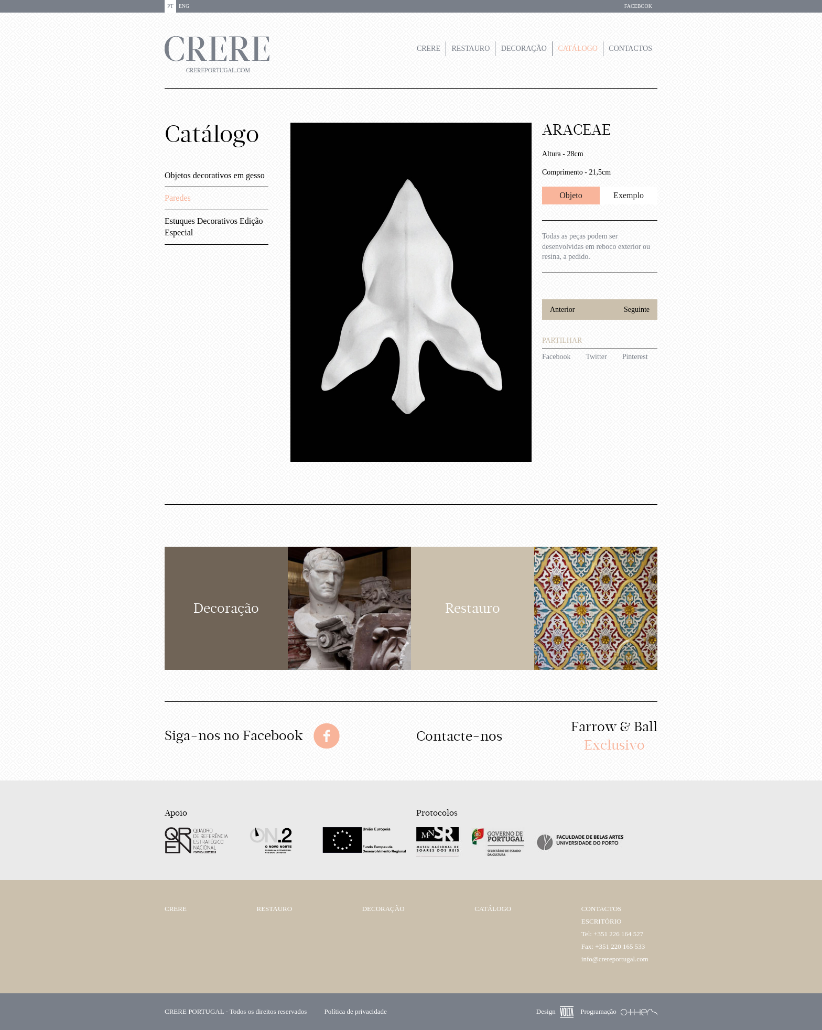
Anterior (562, 309)
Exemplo (628, 195)
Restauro (471, 48)
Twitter (596, 357)
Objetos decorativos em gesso (215, 175)
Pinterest (635, 357)
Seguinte (637, 309)
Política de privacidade (356, 1011)
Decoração (524, 48)
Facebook (556, 357)
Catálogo (577, 48)
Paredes (178, 197)
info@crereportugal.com (614, 959)
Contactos (630, 48)
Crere (428, 48)
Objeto (570, 195)
